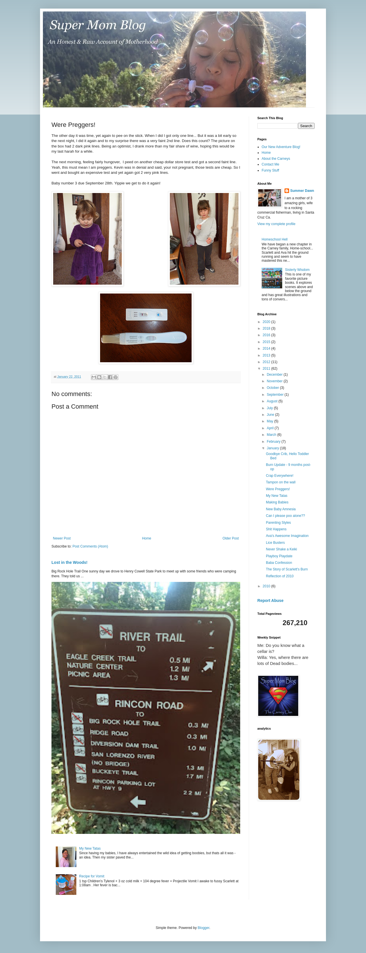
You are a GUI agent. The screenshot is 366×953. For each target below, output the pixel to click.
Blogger (203, 928)
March (272, 435)
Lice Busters (275, 543)
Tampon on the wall (280, 482)
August (273, 401)
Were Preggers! (278, 489)
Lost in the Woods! (69, 562)
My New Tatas (90, 848)
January (273, 448)
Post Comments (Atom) (90, 546)
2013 (267, 355)
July (270, 408)
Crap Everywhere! (279, 476)
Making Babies (277, 502)
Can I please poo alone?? (285, 516)
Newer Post (62, 538)
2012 (267, 362)
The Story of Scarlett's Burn (287, 569)
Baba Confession (279, 563)
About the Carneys (276, 159)
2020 (267, 322)
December (275, 375)
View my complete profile (276, 224)
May (270, 421)
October (273, 388)
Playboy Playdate (279, 556)
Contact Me (270, 164)
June (271, 415)
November (275, 381)
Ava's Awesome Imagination (287, 536)
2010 (267, 586)
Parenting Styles (278, 523)
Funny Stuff (270, 170)
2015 (267, 342)
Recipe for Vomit (91, 876)
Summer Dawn (302, 191)
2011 (267, 369)
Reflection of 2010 (280, 576)
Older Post (230, 538)
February (274, 442)
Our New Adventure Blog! (281, 147)
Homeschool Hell (275, 239)
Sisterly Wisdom (297, 270)
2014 (267, 348)
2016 (267, 335)
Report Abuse (270, 600)
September (276, 395)
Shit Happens (276, 529)
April (270, 428)
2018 (267, 328)
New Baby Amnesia (281, 509)
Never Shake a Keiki (281, 549)
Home (146, 538)
